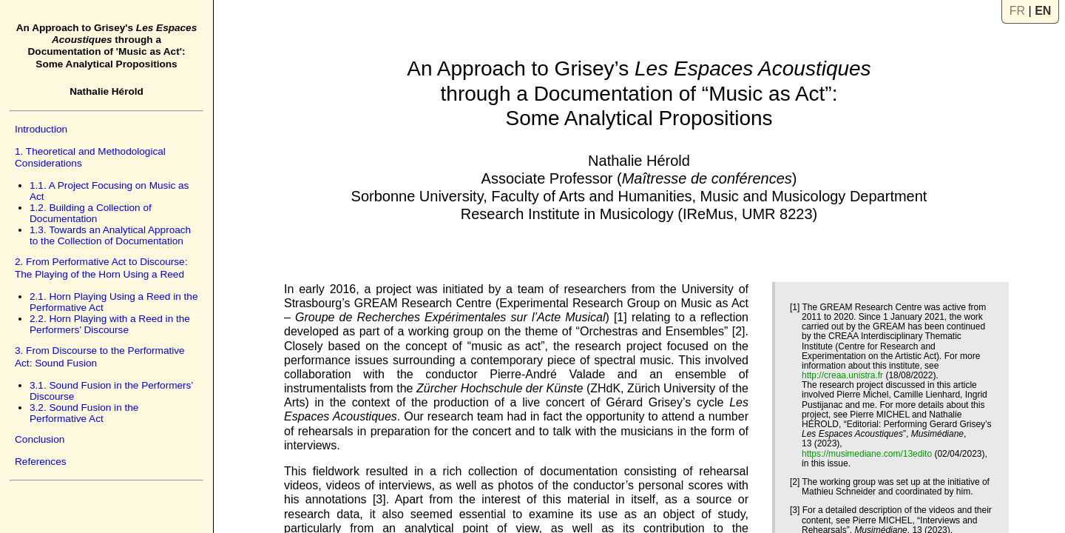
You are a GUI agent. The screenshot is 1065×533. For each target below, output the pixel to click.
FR (1017, 10)
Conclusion (39, 439)
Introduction (41, 129)
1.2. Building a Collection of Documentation (91, 213)
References (41, 461)
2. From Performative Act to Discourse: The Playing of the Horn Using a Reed (101, 267)
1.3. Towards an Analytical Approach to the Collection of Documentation (110, 235)
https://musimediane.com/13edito (867, 454)
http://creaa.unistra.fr (842, 375)
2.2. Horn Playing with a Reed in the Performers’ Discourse (110, 324)
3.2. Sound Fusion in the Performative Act (84, 413)
